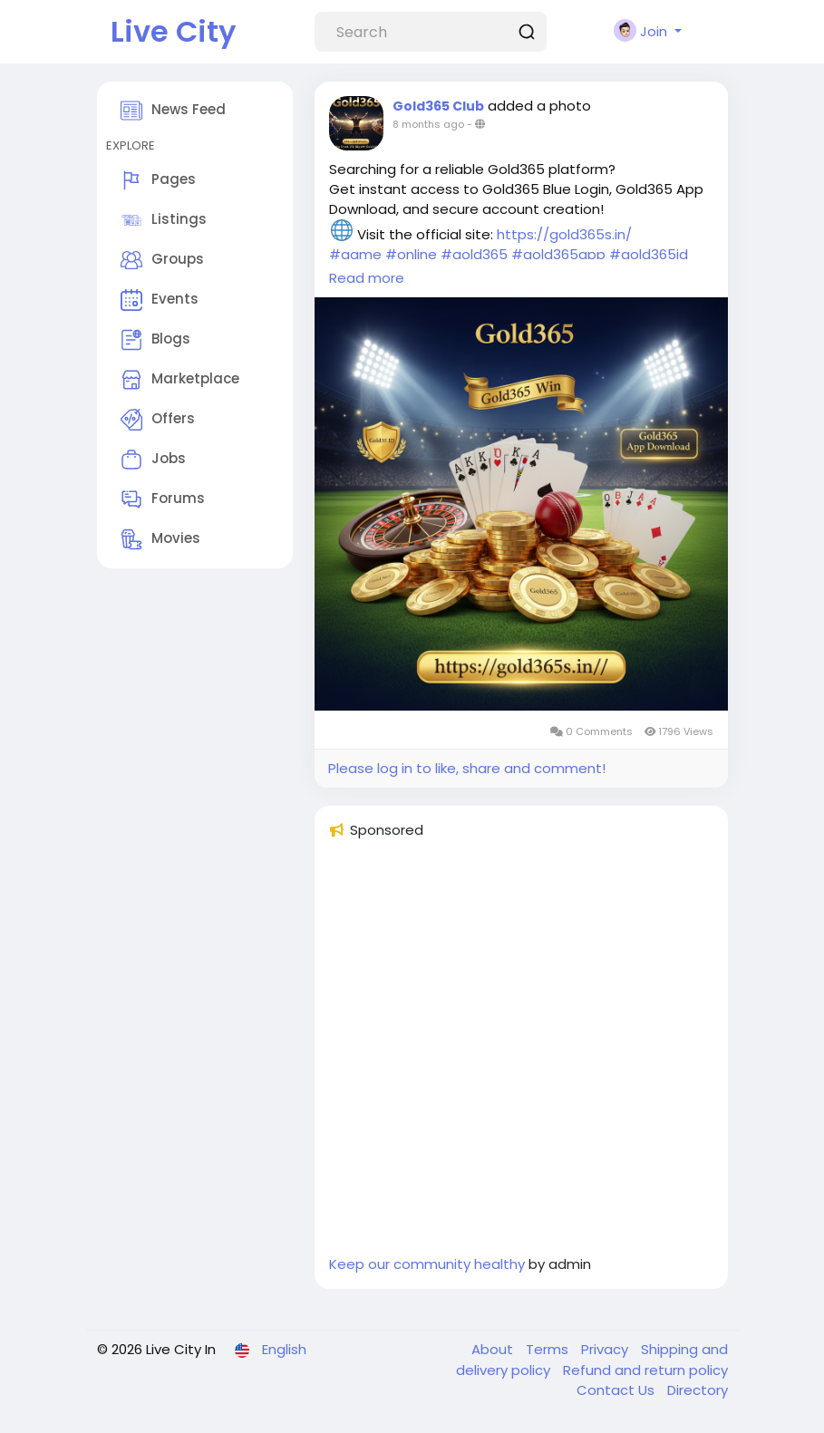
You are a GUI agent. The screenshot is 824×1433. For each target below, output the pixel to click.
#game (355, 254)
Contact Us (617, 1389)
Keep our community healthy (427, 1263)
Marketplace (180, 380)
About (494, 1349)
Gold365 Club (438, 106)
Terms (549, 1349)
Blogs (155, 340)
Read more (366, 277)
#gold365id (648, 254)
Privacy (606, 1349)
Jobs (153, 459)
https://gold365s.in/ (564, 234)
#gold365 (474, 254)
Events (160, 300)
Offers (158, 420)
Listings (164, 220)
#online (411, 254)
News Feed (173, 110)
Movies (160, 539)
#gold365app (558, 254)
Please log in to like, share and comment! (467, 768)
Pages (158, 180)
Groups (162, 260)
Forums (163, 499)
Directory (697, 1389)
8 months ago (428, 124)
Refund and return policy (645, 1370)
